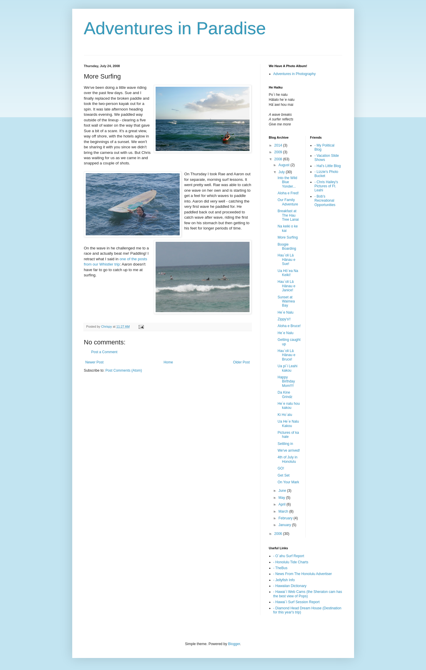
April (282, 504)
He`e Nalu (285, 312)
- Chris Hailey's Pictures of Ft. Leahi (326, 186)
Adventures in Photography (294, 74)
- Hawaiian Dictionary (290, 586)
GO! (280, 468)
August (284, 165)
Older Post (241, 362)
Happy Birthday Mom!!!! (286, 381)
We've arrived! (288, 450)
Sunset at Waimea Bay (286, 301)
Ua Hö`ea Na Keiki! (287, 273)
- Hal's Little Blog (327, 166)
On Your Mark (288, 482)
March (283, 511)
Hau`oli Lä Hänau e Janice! (286, 286)
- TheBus (280, 568)
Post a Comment (104, 352)
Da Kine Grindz (284, 394)
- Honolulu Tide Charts (290, 562)
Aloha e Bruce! (289, 326)
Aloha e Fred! (288, 193)
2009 (278, 152)
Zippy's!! (283, 319)
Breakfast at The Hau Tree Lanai (288, 215)
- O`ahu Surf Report (288, 556)
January (285, 525)
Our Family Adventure (287, 202)
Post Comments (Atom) (123, 370)
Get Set (283, 475)
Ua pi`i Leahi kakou (287, 368)
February (285, 518)
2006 (278, 534)
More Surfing (287, 237)
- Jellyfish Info (284, 580)
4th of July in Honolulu (287, 459)
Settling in (285, 444)
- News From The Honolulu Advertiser (302, 574)
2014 (278, 145)
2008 (278, 159)
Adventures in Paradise (175, 28)
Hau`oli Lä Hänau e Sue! (286, 259)
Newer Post (94, 362)
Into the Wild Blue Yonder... (287, 182)
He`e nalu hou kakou (288, 406)
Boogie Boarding (286, 246)
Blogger (234, 644)
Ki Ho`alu (284, 415)
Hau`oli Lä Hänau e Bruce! (286, 355)
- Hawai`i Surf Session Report (296, 602)
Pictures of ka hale (288, 435)
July (282, 172)
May (282, 498)
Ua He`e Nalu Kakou (288, 423)
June (282, 491)
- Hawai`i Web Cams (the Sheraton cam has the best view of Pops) (307, 594)
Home (168, 362)
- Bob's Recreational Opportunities (324, 200)
